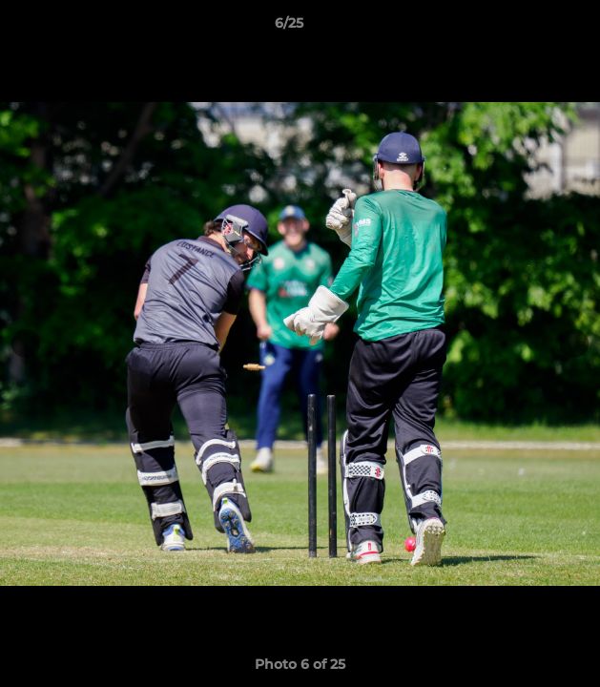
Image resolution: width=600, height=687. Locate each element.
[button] (531, 27)
